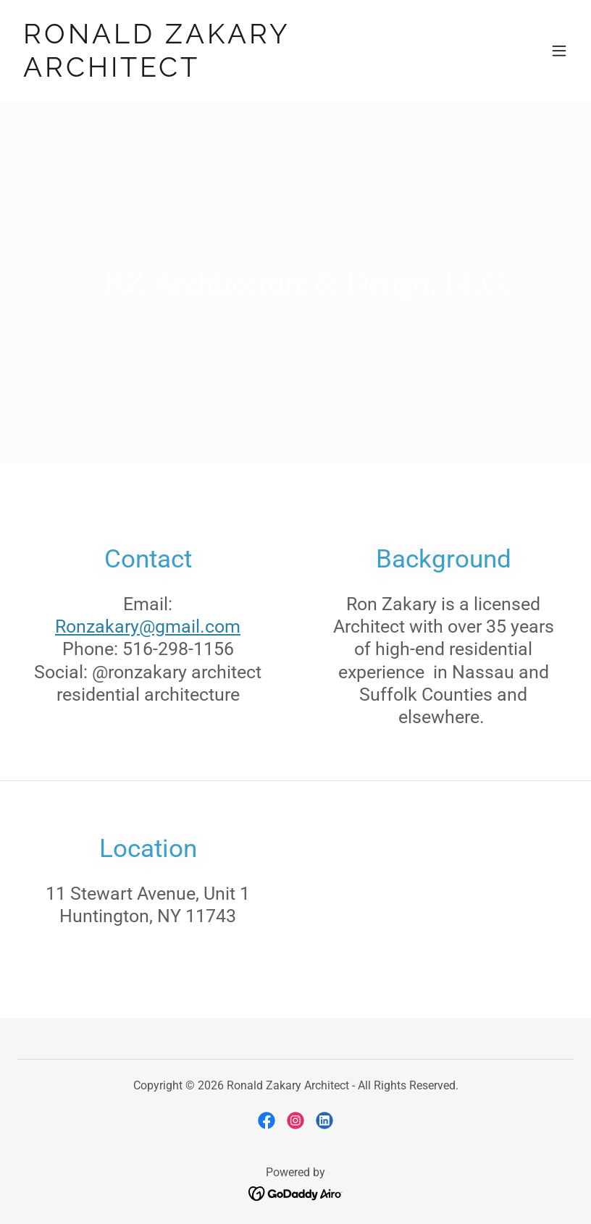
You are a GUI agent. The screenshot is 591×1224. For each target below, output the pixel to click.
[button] (559, 50)
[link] (212, 72)
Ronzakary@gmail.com (147, 626)
